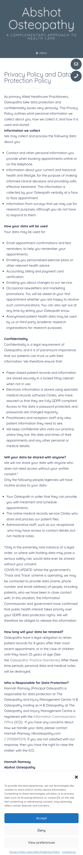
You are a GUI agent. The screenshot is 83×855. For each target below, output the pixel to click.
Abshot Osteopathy (41, 18)
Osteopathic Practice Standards (34, 660)
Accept (41, 826)
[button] (76, 785)
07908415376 (16, 739)
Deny (41, 838)
